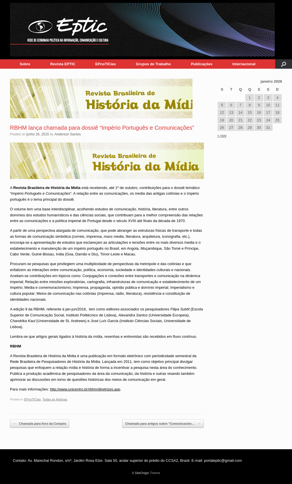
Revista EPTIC (62, 64)
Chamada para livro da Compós (39, 423)
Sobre (25, 64)
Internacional (244, 64)
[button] (283, 64)
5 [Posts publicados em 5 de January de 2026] (222, 105)
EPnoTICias (105, 64)
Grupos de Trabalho (153, 64)
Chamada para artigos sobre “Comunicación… (163, 423)
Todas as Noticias (54, 399)
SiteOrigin (142, 473)
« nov (221, 135)
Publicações (201, 64)
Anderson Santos (67, 134)
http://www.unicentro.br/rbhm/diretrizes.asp (85, 389)
